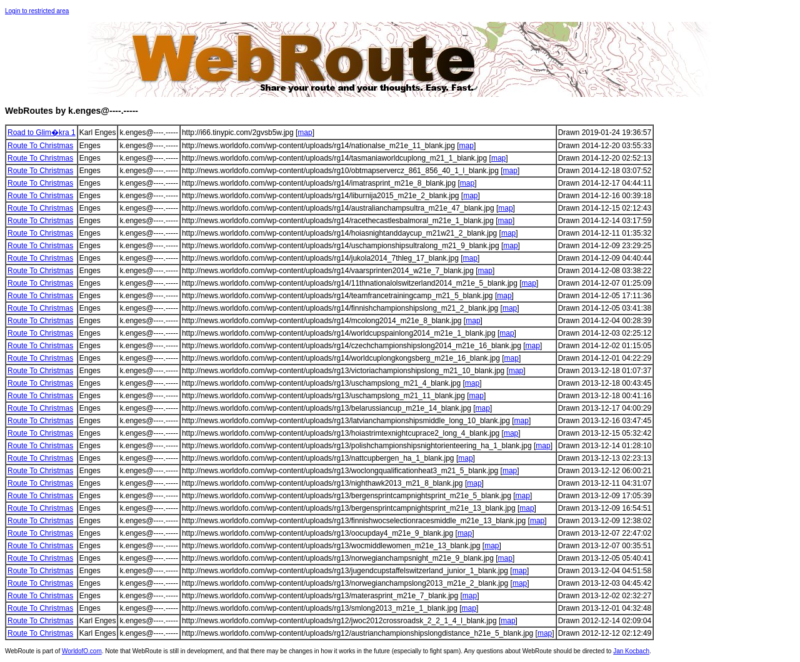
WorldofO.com (82, 651)
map (305, 132)
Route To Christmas (40, 145)
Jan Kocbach (631, 651)
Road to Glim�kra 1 (42, 132)
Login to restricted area (37, 11)
